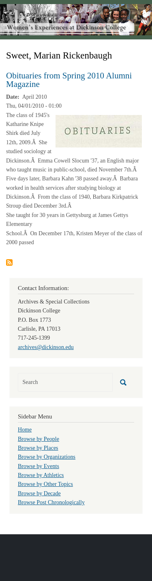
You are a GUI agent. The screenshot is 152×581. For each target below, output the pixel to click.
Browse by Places (38, 448)
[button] (99, 131)
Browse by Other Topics (45, 484)
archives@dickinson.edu (46, 347)
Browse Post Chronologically (51, 502)
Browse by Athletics (41, 475)
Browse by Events (38, 466)
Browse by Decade (39, 493)
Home (25, 430)
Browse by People (38, 439)
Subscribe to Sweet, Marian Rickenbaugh (9, 262)
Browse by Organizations (46, 457)
